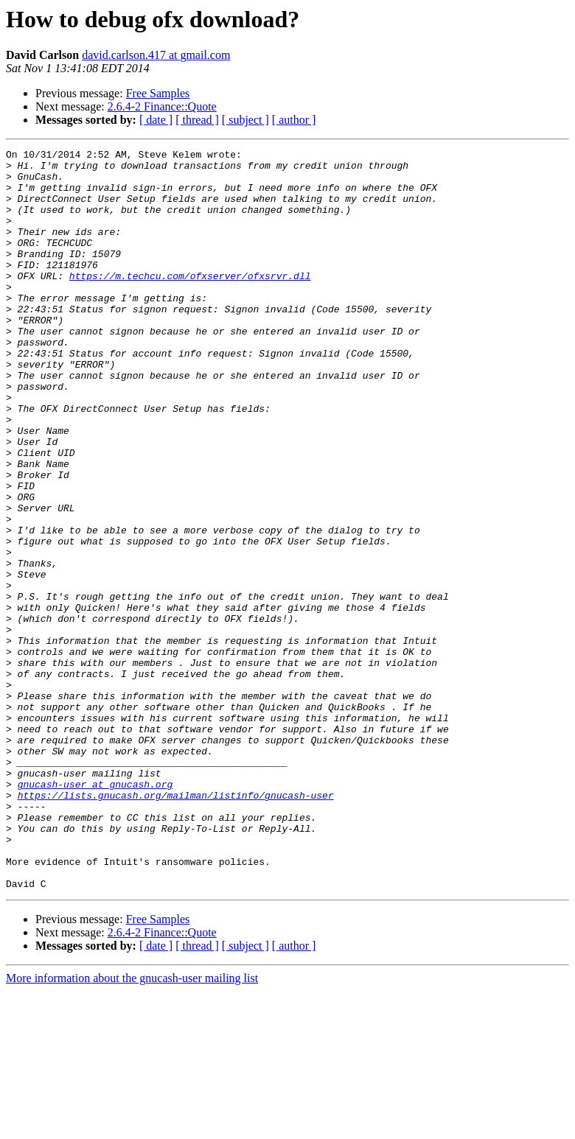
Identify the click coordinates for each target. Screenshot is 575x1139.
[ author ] (294, 119)
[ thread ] (197, 119)
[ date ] (155, 119)
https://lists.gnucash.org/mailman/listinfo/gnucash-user (176, 925)
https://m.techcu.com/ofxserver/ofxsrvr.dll (190, 302)
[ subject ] (245, 119)
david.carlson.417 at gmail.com (156, 55)
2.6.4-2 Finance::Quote (162, 106)
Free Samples (158, 93)
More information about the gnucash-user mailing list (132, 1126)
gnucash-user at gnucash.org (95, 912)
